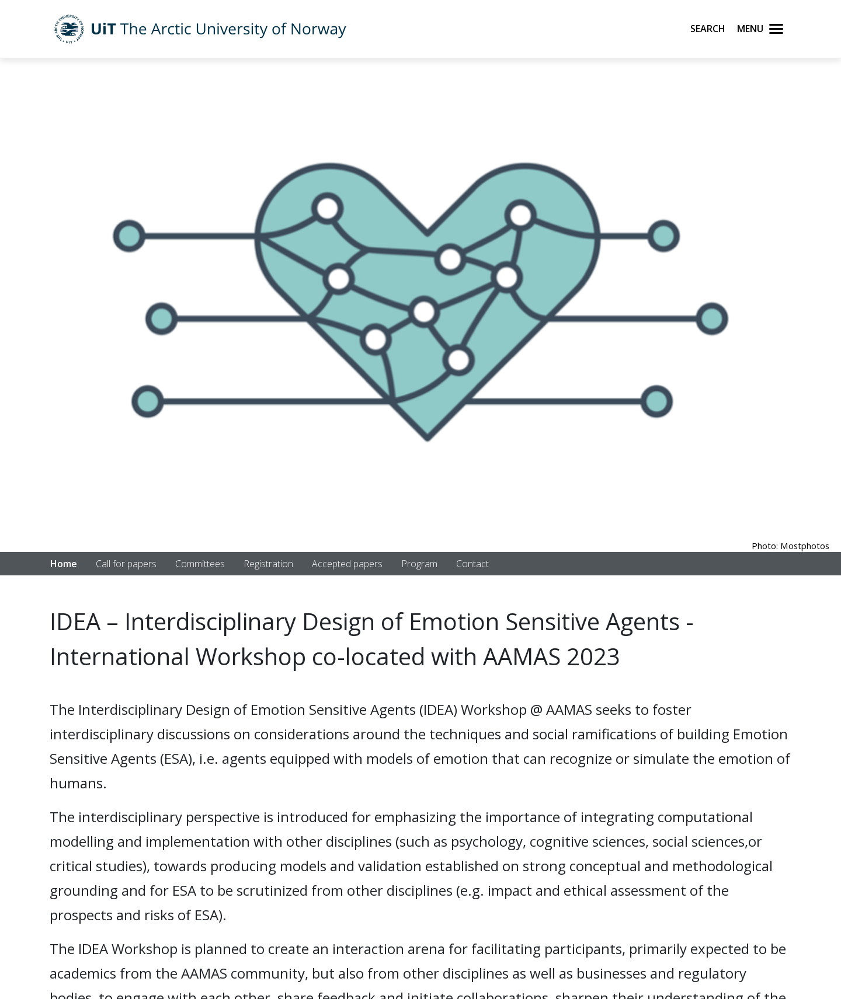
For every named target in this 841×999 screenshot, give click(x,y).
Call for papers (126, 563)
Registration (268, 563)
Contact (472, 563)
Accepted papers (347, 563)
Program (419, 563)
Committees (200, 563)
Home (63, 563)
